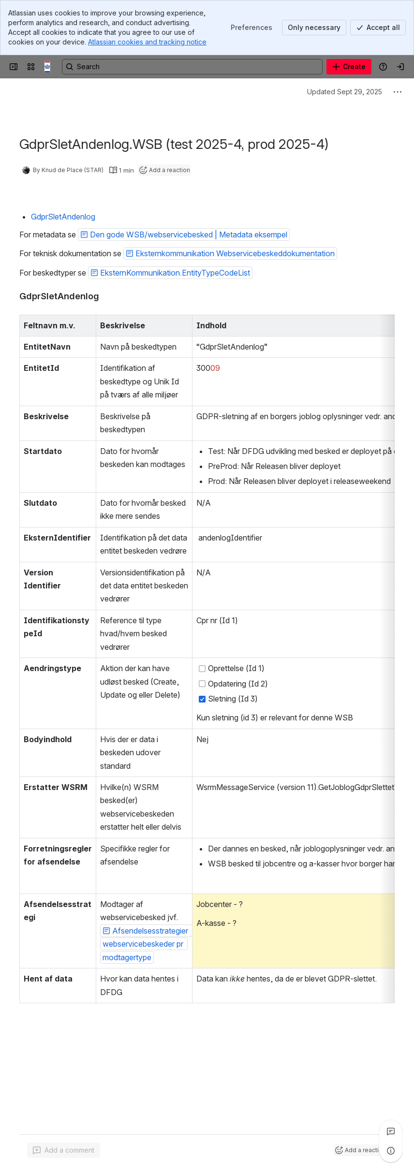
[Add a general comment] (63, 1150)
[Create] (348, 66)
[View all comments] (391, 1131)
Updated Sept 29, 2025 (344, 92)
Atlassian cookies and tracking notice (147, 42)
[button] (184, 234)
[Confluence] (50, 66)
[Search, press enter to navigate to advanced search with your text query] (192, 66)
